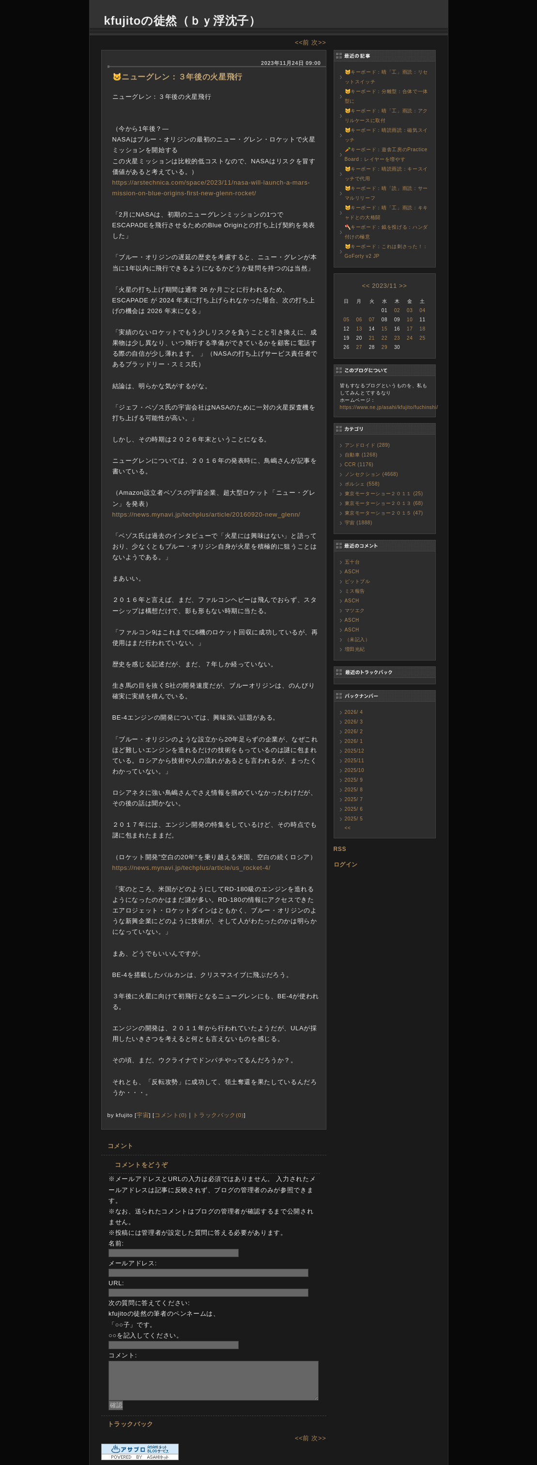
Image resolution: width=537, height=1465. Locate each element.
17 (410, 328)
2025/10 (355, 770)
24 (410, 338)
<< (365, 285)
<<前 (303, 42)
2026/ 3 (354, 722)
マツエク (355, 610)
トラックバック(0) (218, 1115)
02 (397, 310)
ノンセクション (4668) (372, 474)
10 (410, 319)
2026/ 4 (354, 712)
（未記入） (357, 639)
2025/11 (355, 760)
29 (384, 347)
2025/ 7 (354, 799)
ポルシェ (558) (362, 484)
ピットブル (357, 581)
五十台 (352, 562)
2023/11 (384, 285)
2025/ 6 (354, 809)
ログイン (346, 864)
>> (403, 285)
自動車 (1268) (361, 454)
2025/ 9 (354, 780)
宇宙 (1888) (359, 522)
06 (359, 319)
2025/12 (355, 751)
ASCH (352, 571)
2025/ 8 (354, 789)
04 (422, 310)
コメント (120, 1146)
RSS (340, 849)
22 (384, 338)
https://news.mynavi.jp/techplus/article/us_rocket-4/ (191, 867)
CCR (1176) (359, 464)
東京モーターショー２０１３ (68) (384, 503)
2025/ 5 (354, 818)
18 (422, 328)
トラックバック (130, 1424)
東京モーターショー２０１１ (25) (384, 493)
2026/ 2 (354, 731)
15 (384, 328)
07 (372, 319)
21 (372, 338)
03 (410, 310)
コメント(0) (170, 1115)
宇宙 (143, 1115)
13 (359, 328)
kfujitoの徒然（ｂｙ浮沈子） (182, 20)
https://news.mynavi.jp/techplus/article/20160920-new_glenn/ (206, 514)
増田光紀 (355, 649)
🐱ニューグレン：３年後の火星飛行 (177, 77)
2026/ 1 (354, 741)
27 (359, 347)
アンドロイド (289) (367, 445)
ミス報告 (355, 591)
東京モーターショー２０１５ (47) (384, 513)
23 (397, 338)
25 (422, 338)
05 (346, 319)
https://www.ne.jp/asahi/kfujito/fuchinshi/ (389, 407)
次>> (318, 42)
